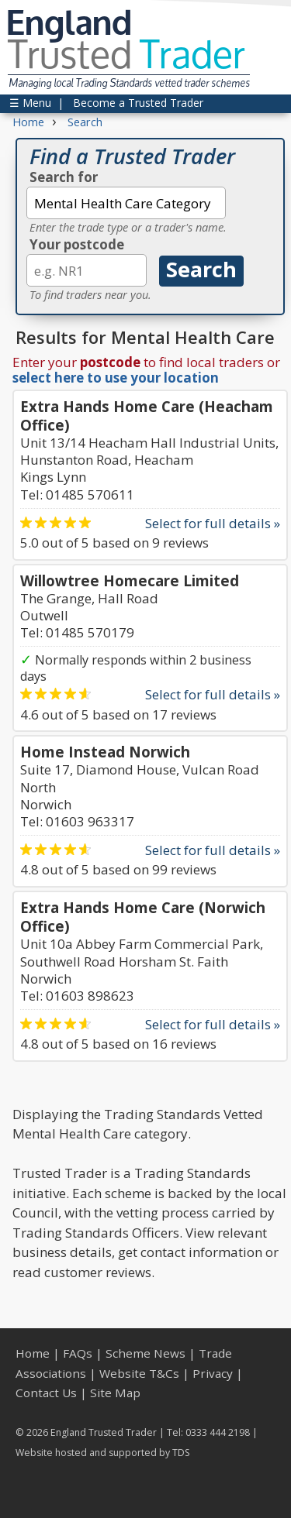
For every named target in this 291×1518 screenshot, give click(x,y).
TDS (181, 1452)
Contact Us (46, 1392)
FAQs (77, 1353)
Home (33, 1353)
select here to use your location (115, 377)
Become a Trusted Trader (138, 102)
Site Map (115, 1392)
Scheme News (145, 1353)
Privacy (212, 1373)
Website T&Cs (139, 1373)
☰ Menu (30, 102)
